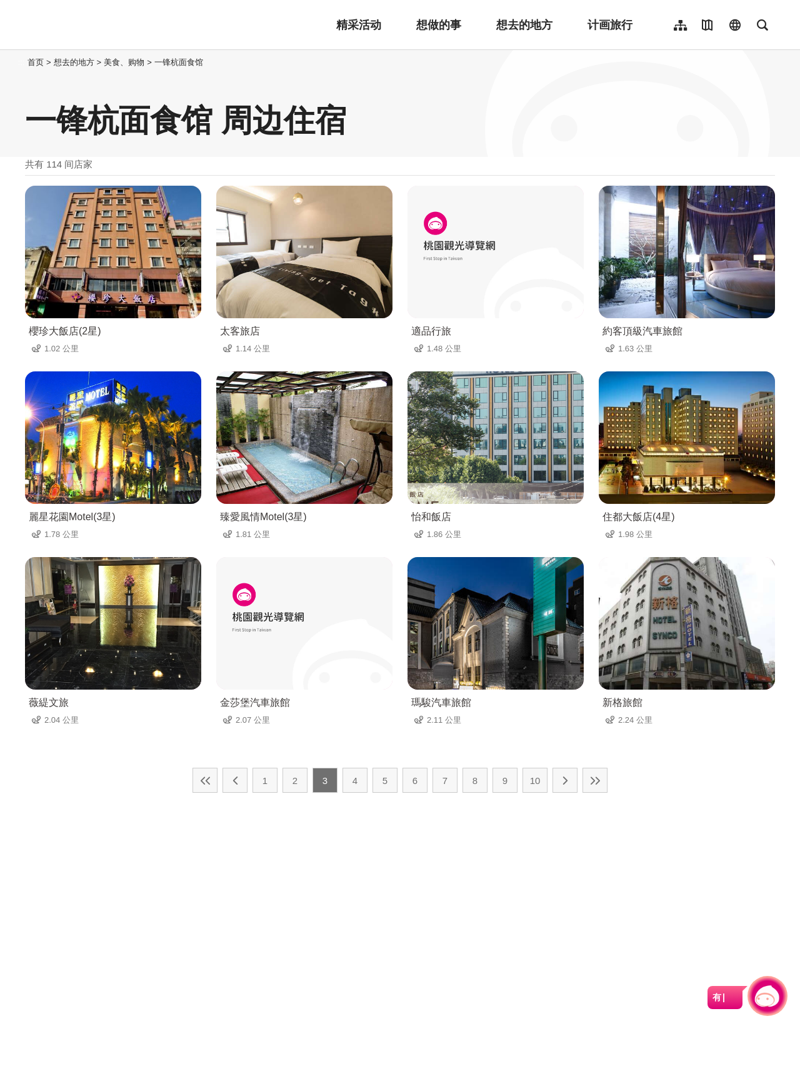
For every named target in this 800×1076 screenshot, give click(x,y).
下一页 (565, 780)
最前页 (205, 780)
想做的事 (438, 25)
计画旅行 (610, 25)
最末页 (595, 780)
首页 (36, 62)
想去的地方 (524, 25)
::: (21, 62)
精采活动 (358, 25)
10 (535, 780)
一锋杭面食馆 (178, 62)
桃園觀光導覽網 (107, 25)
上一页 (235, 780)
